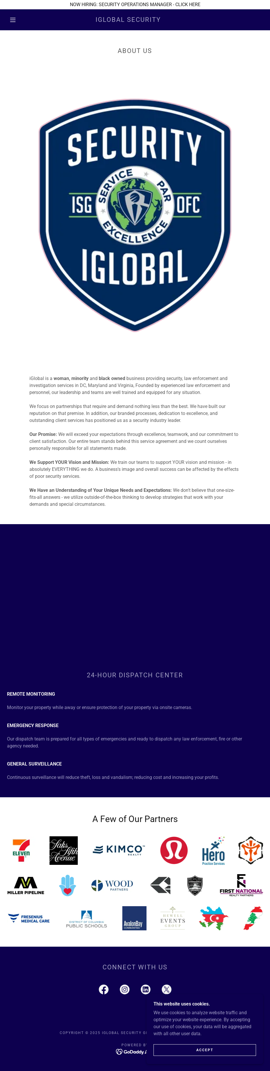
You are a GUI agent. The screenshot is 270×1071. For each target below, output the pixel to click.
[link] (128, 20)
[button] (13, 20)
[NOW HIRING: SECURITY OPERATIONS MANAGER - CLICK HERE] (135, 4)
